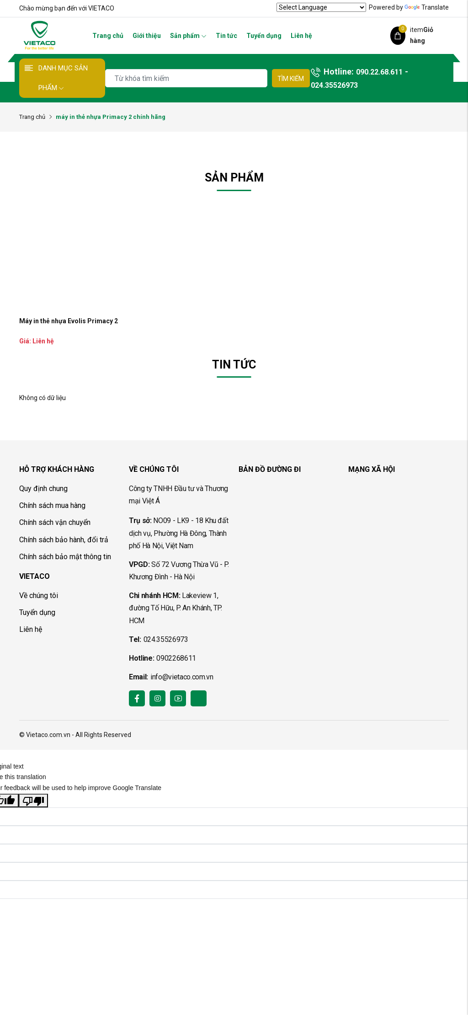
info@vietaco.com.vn (181, 677)
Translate (426, 7)
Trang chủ (107, 35)
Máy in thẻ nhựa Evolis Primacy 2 (68, 321)
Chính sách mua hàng (52, 505)
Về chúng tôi (38, 595)
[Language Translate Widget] (321, 7)
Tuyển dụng (264, 35)
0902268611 (176, 658)
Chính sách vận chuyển (54, 522)
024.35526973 (334, 85)
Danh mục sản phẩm (63, 78)
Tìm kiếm (290, 78)
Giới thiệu (147, 35)
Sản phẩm (188, 35)
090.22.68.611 (379, 72)
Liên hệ (301, 35)
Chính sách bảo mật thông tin (65, 556)
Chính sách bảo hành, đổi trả (63, 539)
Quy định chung (43, 488)
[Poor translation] (33, 800)
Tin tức (226, 35)
